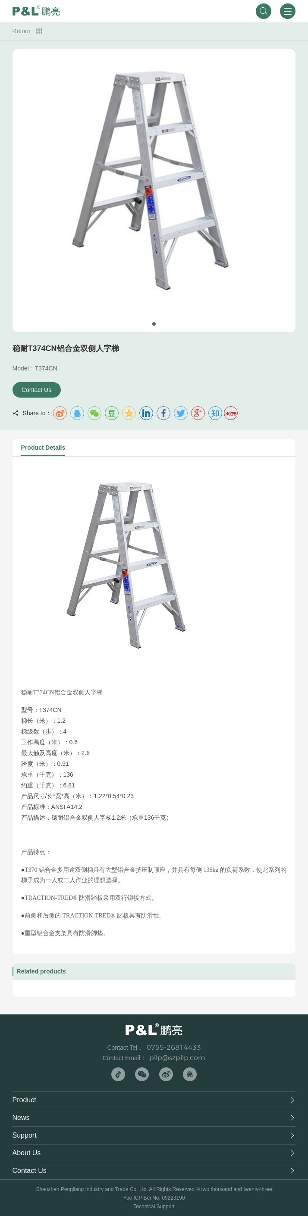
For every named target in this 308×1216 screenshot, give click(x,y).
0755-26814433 (174, 1047)
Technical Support (153, 1207)
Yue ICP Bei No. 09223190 (154, 1198)
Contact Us (36, 389)
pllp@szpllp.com (177, 1058)
